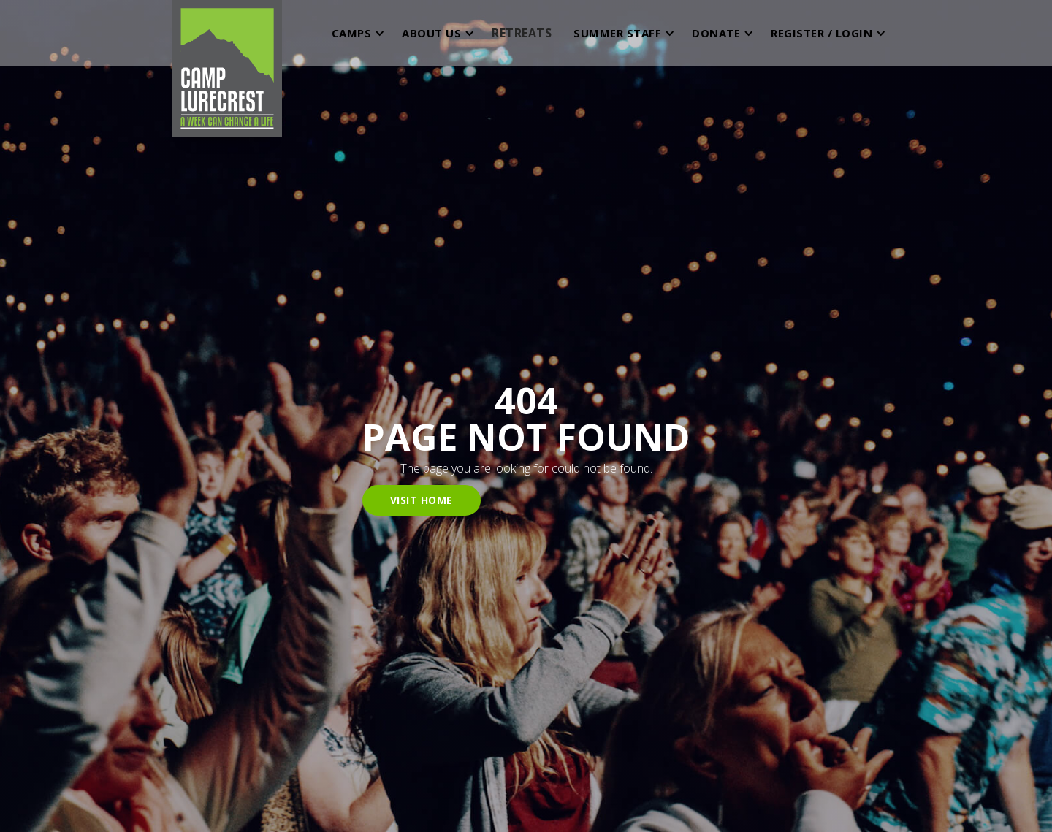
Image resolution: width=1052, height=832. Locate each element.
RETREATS (522, 33)
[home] (227, 33)
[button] (355, 33)
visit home (421, 500)
